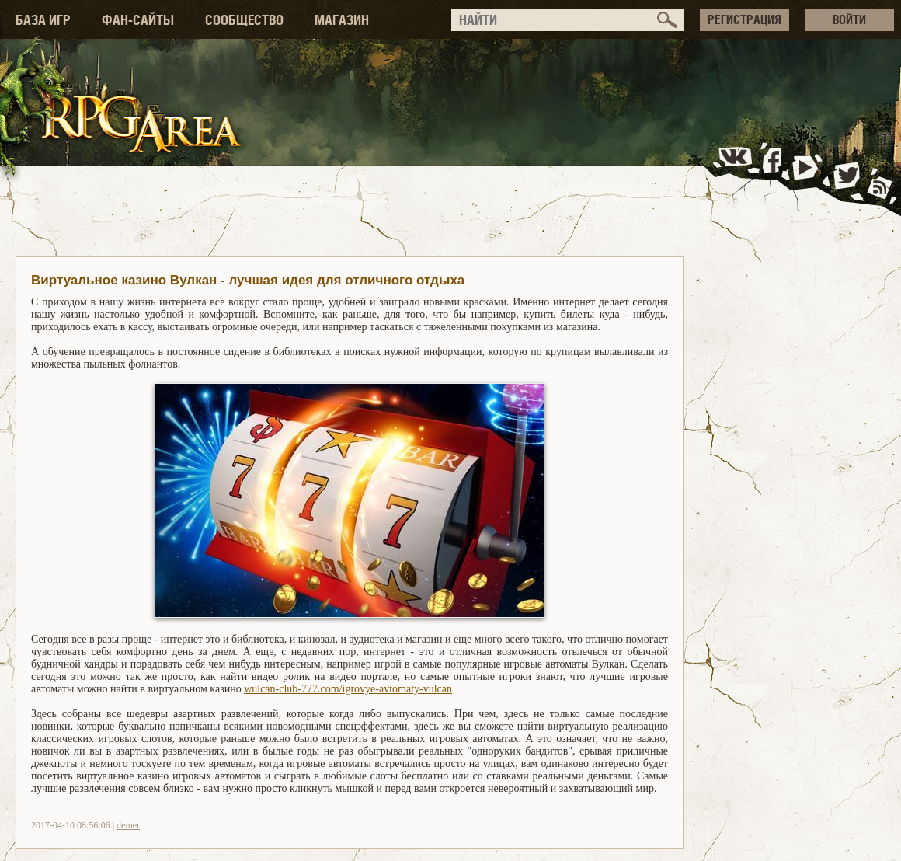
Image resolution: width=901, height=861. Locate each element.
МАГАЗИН (342, 20)
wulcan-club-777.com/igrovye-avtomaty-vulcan (348, 689)
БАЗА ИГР (43, 20)
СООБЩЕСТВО (244, 20)
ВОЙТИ (849, 19)
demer (128, 825)
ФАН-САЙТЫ (138, 20)
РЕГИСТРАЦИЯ (744, 19)
